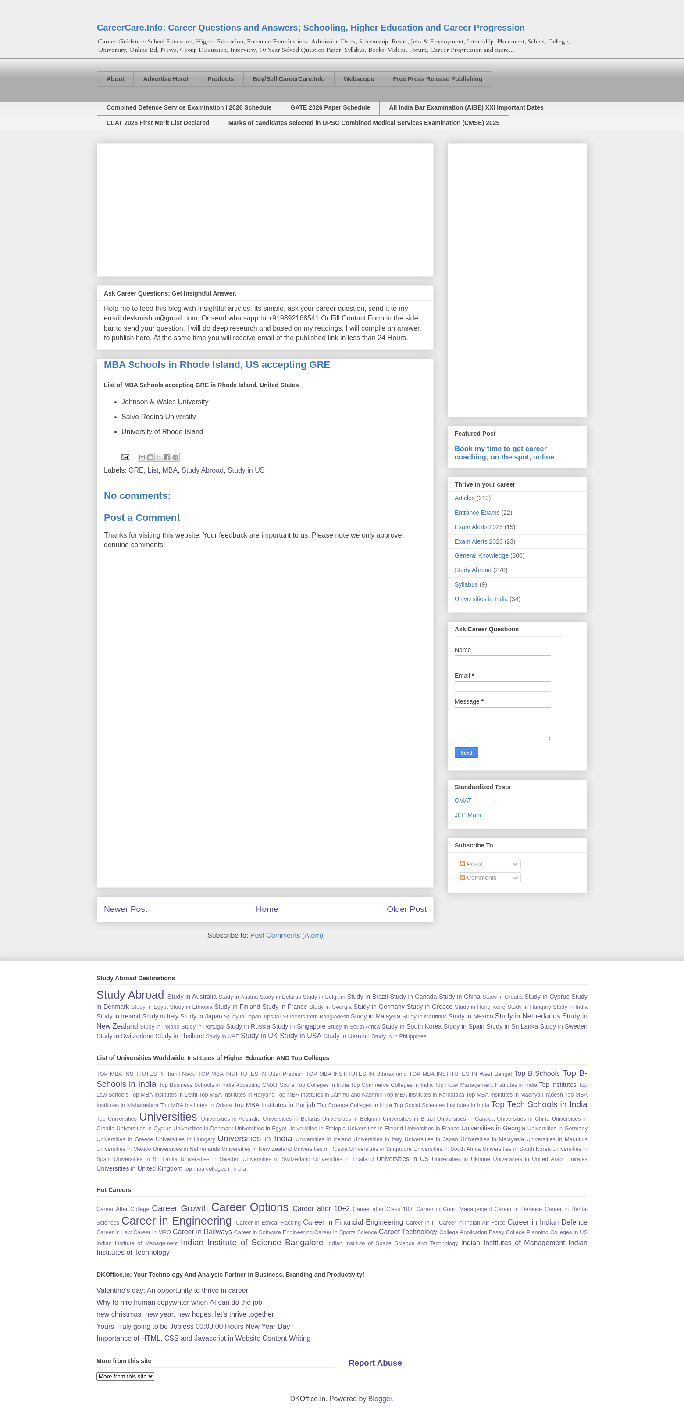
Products (220, 78)
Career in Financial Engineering (353, 1222)
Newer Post (125, 909)
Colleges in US (569, 1232)
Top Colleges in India (322, 1085)
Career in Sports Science (345, 1232)
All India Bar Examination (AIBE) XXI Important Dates (466, 107)
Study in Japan (201, 1016)
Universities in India (481, 598)
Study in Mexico (471, 1016)
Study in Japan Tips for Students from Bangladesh (286, 1016)
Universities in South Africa (447, 1149)
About (115, 78)
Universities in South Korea (516, 1149)
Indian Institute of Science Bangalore (252, 1242)
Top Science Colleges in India (354, 1105)
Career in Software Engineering (273, 1232)
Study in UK (259, 1036)
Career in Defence (518, 1209)
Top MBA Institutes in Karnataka (424, 1094)
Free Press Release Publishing (438, 78)
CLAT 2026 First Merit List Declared (158, 122)
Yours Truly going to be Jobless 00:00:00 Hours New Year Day (193, 1326)
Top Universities (116, 1118)
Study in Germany (379, 1006)
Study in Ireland (118, 1016)
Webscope (359, 78)
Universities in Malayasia (492, 1139)
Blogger (380, 1399)
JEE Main (468, 815)
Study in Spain (464, 1026)
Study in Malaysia (375, 1016)
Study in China (460, 996)
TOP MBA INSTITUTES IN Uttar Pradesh (250, 1074)
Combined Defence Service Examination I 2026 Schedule (189, 107)
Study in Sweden (564, 1026)
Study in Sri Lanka (512, 1026)
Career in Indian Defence (548, 1222)
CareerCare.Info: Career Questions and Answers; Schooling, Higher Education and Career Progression (311, 27)
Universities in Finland (375, 1128)
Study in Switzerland (124, 1036)
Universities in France (432, 1128)
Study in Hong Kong (480, 1007)
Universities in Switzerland (276, 1159)
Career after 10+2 (320, 1208)
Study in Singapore (298, 1026)
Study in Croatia (502, 996)
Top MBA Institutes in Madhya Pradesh (514, 1094)
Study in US (246, 470)
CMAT (463, 800)
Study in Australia (192, 996)
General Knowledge (482, 555)
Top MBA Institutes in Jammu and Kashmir (329, 1094)
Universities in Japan (431, 1139)
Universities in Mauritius (557, 1139)
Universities (168, 1117)
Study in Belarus (280, 996)
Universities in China (523, 1118)
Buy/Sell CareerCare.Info (289, 78)
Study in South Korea (411, 1026)
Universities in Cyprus (144, 1128)
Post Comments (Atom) (286, 935)
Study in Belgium (324, 996)
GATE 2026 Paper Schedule (330, 107)
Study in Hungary (529, 1007)
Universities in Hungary (185, 1139)
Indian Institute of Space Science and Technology (392, 1243)
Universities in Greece (124, 1139)
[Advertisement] (265, 208)
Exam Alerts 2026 (479, 541)
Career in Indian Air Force (472, 1222)
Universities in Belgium (351, 1118)
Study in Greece (430, 1006)
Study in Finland (237, 1006)
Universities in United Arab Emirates (540, 1159)
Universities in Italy (377, 1139)
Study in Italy (160, 1016)
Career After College (123, 1209)
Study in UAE (222, 1036)
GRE (136, 470)
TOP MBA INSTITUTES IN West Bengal (460, 1074)
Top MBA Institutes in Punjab (274, 1104)
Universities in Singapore (380, 1149)
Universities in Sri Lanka (146, 1159)
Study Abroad (203, 470)
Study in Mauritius (424, 1016)
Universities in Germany (557, 1128)
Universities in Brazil (409, 1118)
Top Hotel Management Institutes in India (486, 1085)
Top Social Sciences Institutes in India (441, 1105)
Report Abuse (375, 1362)
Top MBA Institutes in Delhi (163, 1094)
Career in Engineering (176, 1220)
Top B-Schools (537, 1073)
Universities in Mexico (123, 1149)
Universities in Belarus (291, 1118)
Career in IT (421, 1222)
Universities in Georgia (493, 1128)
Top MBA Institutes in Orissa (196, 1105)
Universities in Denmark (203, 1128)
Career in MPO (152, 1232)
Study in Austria (238, 996)
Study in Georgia (330, 1007)
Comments (478, 877)
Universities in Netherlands (186, 1149)
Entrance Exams (477, 512)
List (153, 470)
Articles (465, 498)
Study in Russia (248, 1026)
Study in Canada (413, 996)
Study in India (570, 1007)
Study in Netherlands (527, 1016)
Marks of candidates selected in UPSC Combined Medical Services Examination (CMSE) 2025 (364, 122)
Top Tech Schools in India (539, 1104)
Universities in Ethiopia (317, 1128)
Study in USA (300, 1036)
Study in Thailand (179, 1036)
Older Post (407, 909)
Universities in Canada (466, 1118)
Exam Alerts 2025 (479, 526)
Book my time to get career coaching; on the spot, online (504, 453)
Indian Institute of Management (137, 1243)
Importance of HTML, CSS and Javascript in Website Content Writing (203, 1338)
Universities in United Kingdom (139, 1168)
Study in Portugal (202, 1026)
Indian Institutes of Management (513, 1242)
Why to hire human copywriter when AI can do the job (179, 1302)
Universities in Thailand (344, 1159)
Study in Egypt (149, 1007)
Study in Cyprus (547, 996)
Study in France (284, 1006)
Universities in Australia (230, 1118)
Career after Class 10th (383, 1209)
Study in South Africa (354, 1026)
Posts (471, 864)
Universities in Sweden (209, 1159)
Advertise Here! (166, 78)
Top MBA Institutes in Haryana (237, 1094)
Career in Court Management (454, 1209)
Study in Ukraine (347, 1036)
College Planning (527, 1232)
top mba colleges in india (215, 1168)
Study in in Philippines (398, 1036)
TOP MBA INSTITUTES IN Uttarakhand (356, 1074)
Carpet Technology (408, 1231)
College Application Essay (471, 1232)
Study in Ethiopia (191, 1007)
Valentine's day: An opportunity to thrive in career (172, 1290)
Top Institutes (558, 1084)
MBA (170, 470)
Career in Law (114, 1232)
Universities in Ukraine (461, 1159)
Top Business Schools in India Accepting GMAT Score (226, 1085)
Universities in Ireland (323, 1139)
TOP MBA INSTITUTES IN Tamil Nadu (146, 1074)
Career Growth (180, 1208)
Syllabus (466, 584)
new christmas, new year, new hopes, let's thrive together (185, 1314)
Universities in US (403, 1158)
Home (267, 909)
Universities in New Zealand (257, 1149)
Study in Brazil (367, 996)
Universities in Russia (320, 1149)
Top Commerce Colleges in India (392, 1085)
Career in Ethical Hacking (268, 1222)
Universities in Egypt (260, 1128)
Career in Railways (202, 1231)
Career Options (250, 1207)
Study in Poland (159, 1026)
